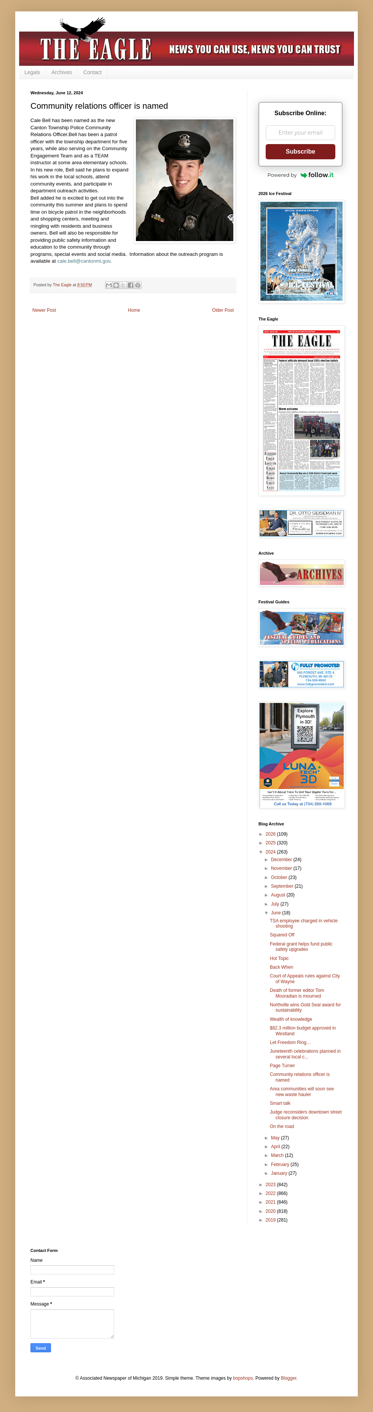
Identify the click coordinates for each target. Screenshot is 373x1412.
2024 (271, 852)
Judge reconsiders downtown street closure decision (306, 1114)
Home (134, 310)
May (276, 1138)
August (279, 895)
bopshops (243, 1378)
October (280, 877)
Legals (32, 72)
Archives (61, 72)
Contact (92, 72)
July (276, 904)
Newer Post (44, 310)
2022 (271, 1193)
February (280, 1164)
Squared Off (282, 935)
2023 (271, 1184)
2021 (271, 1202)
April (276, 1146)
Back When (281, 967)
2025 (271, 843)
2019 (271, 1220)
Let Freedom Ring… (290, 1042)
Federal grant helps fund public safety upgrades (301, 946)
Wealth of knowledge (291, 1019)
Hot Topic (279, 958)
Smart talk (280, 1103)
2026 (271, 834)
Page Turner (282, 1065)
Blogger (288, 1378)
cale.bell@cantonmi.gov (83, 261)
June (276, 912)
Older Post (223, 310)
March (278, 1155)
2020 (271, 1211)
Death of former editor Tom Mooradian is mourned (297, 993)
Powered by (301, 175)
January (280, 1173)
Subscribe (300, 151)
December (282, 859)
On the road (282, 1126)
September (283, 886)
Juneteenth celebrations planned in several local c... (305, 1054)
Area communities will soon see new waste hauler (302, 1091)
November (282, 868)
